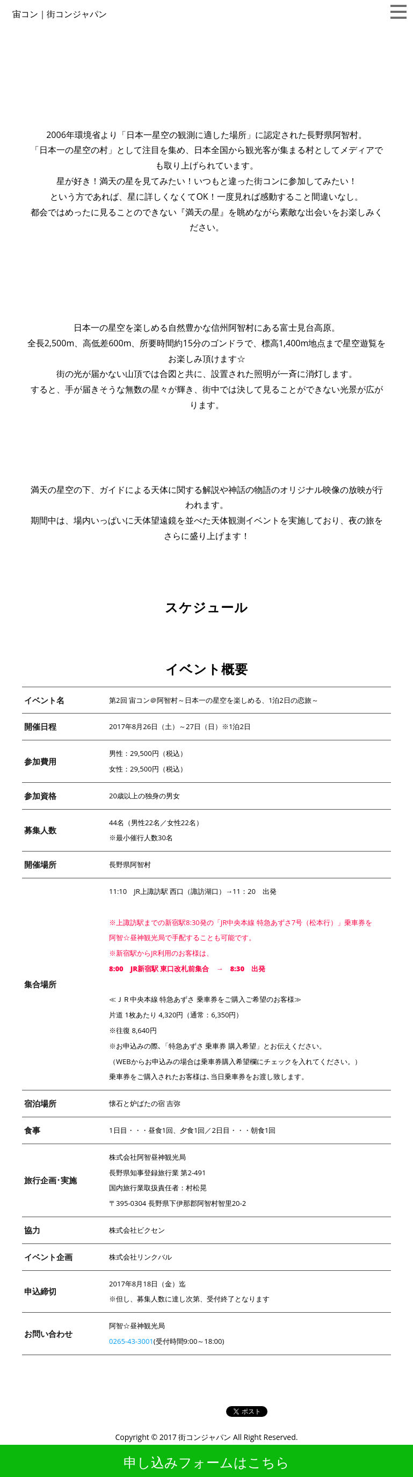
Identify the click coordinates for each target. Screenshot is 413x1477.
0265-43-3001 (131, 1341)
